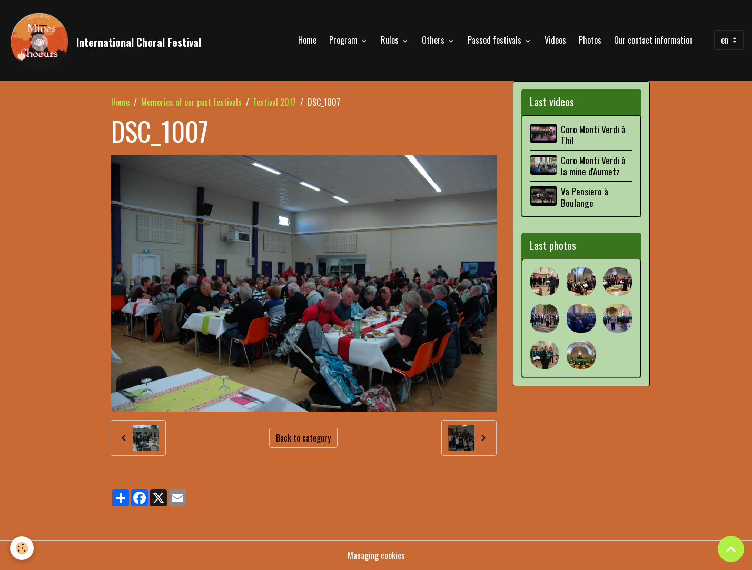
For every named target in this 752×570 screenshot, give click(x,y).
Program (344, 40)
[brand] (104, 40)
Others (434, 40)
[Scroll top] (731, 549)
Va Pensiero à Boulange (584, 196)
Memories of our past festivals (191, 102)
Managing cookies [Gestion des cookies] (376, 555)
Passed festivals (495, 40)
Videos (555, 40)
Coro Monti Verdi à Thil (593, 134)
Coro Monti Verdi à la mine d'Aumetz (593, 165)
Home (307, 40)
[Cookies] (22, 548)
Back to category (303, 438)
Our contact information (653, 40)
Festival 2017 (274, 102)
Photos (590, 40)
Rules (391, 40)
